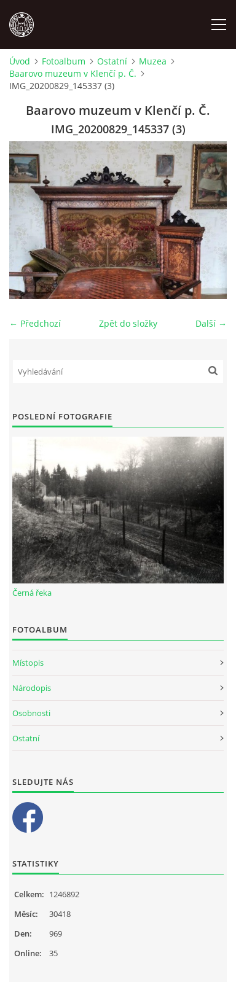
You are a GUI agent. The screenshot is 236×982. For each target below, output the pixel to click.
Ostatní (112, 61)
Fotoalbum (63, 61)
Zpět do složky (128, 323)
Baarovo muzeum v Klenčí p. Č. (72, 73)
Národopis (31, 687)
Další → (211, 323)
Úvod (19, 61)
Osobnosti (31, 713)
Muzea (153, 61)
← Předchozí (35, 323)
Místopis (28, 662)
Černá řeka (32, 592)
